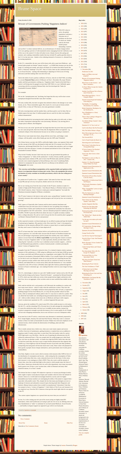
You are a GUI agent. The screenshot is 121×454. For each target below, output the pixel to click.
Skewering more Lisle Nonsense (91, 142)
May (83, 299)
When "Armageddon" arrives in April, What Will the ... (92, 189)
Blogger (75, 445)
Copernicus (84, 335)
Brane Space (29, 8)
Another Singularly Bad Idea (90, 204)
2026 (82, 23)
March (84, 304)
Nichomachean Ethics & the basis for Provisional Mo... (92, 211)
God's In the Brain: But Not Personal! (92, 128)
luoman (64, 445)
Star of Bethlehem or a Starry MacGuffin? (90, 113)
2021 (82, 37)
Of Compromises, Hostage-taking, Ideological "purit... (91, 227)
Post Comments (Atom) (32, 426)
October (84, 285)
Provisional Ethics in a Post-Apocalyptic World (89, 256)
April (84, 301)
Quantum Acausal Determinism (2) (91, 223)
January (84, 310)
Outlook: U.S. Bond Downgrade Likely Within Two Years (90, 163)
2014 (82, 56)
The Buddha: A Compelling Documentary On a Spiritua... (90, 104)
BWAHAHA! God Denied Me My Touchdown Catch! (91, 278)
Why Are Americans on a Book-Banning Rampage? (90, 193)
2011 (82, 64)
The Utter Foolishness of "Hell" (90, 266)
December (85, 69)
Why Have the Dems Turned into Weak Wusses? (91, 260)
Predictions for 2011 (87, 71)
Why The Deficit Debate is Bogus (91, 130)
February (85, 307)
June (83, 296)
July (83, 293)
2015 (82, 53)
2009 (82, 313)
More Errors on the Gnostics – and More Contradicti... (91, 83)
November (85, 282)
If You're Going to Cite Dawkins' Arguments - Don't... (91, 150)
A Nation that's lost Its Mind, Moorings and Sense (90, 269)
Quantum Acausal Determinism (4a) (92, 173)
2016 (82, 50)
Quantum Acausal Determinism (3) (91, 197)
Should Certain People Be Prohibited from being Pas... (92, 100)
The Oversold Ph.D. (87, 137)
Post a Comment (25, 419)
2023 (82, 31)
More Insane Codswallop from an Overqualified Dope (91, 146)
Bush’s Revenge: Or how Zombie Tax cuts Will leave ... (92, 243)
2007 (82, 318)
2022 (82, 34)
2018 (82, 45)
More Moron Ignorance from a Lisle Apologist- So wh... (92, 133)
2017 (82, 48)
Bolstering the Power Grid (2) (90, 264)
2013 (82, 58)
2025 (82, 26)
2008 (82, 316)
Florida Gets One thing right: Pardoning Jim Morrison (90, 207)
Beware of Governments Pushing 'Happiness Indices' (91, 79)
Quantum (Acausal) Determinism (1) (92, 230)
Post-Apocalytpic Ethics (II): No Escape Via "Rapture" (91, 251)
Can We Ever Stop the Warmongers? (92, 236)
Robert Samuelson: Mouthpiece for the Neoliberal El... (91, 109)
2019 (82, 42)
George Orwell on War (88, 233)
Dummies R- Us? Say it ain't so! (90, 125)
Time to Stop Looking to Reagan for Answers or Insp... (92, 117)
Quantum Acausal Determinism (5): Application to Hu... (91, 167)
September (85, 288)
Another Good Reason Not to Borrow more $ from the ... (92, 92)
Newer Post (22, 423)
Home (45, 423)
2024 (82, 29)
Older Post (70, 423)
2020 (82, 39)
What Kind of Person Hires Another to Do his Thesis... (91, 176)
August (84, 290)
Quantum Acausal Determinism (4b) (92, 170)
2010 (82, 67)
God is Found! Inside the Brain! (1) (91, 140)
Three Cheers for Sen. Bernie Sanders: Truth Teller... (90, 200)
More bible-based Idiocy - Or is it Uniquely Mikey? (91, 96)
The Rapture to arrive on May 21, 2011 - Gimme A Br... (91, 158)
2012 (82, 61)
